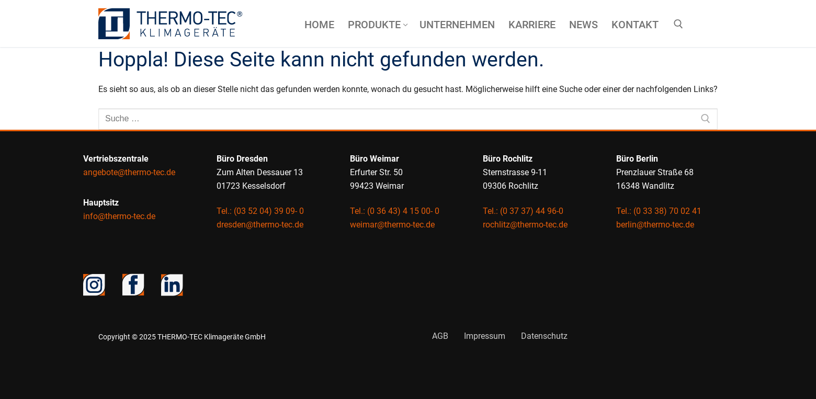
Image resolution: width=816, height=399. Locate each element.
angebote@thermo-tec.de (129, 172)
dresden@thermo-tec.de (260, 225)
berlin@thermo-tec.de (655, 225)
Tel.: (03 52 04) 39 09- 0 (260, 211)
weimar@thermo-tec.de (392, 225)
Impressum (484, 336)
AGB (440, 336)
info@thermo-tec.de (119, 216)
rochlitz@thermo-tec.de (525, 225)
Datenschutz (544, 336)
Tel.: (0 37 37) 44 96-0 (523, 211)
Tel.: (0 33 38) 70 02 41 (658, 211)
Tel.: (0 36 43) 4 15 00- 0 (394, 211)
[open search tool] (678, 24)
